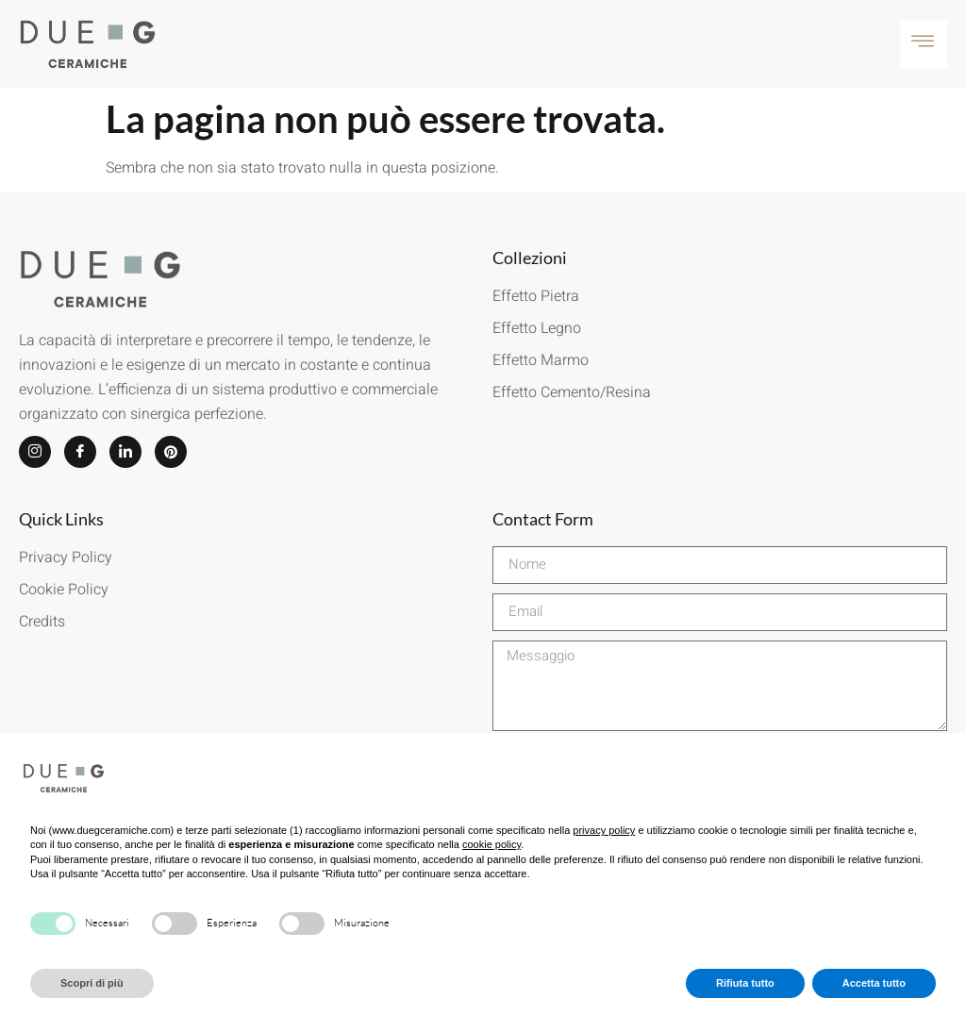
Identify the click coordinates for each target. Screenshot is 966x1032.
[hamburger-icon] (923, 44)
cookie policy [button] (491, 844)
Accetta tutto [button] (874, 983)
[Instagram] (35, 452)
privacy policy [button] (604, 830)
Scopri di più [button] (92, 983)
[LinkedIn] (125, 452)
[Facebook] (80, 452)
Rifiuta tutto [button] (745, 983)
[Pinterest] (171, 452)
